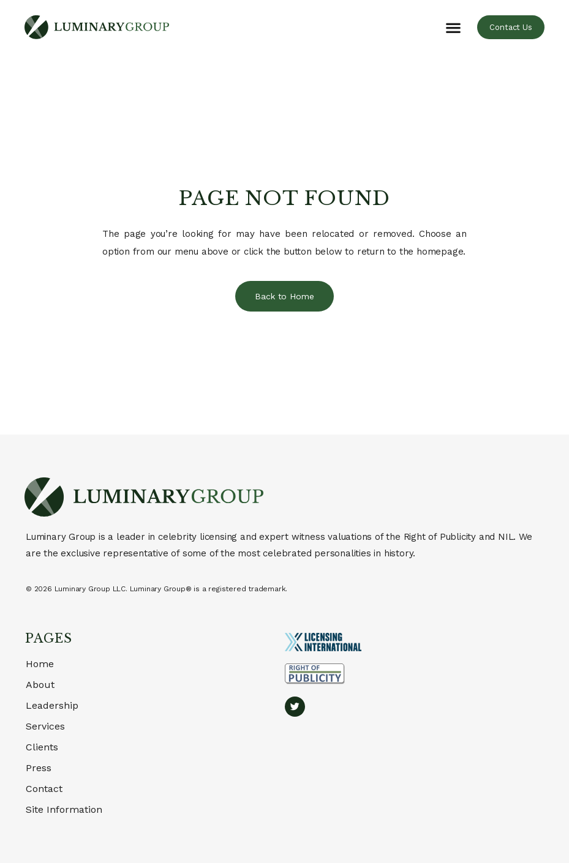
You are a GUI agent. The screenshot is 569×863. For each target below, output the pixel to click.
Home (40, 664)
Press (38, 768)
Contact (44, 788)
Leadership (52, 705)
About (40, 684)
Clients (42, 747)
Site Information (64, 809)
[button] (453, 27)
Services (45, 726)
